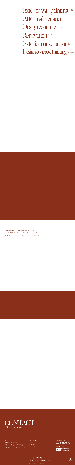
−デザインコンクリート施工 (9, 445)
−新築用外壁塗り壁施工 (8, 444)
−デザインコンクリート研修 (20, 447)
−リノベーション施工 (19, 445)
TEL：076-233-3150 (29, 460)
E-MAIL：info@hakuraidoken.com (42, 460)
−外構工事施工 (7, 447)
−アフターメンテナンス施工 (20, 444)
